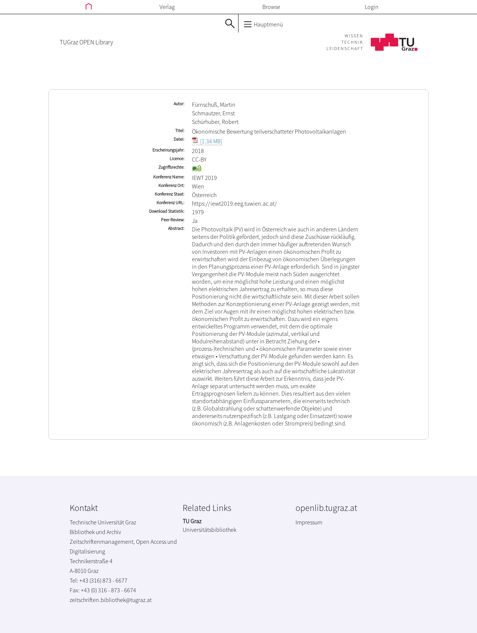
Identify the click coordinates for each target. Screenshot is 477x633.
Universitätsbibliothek (209, 529)
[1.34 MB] (207, 141)
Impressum (309, 522)
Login (372, 6)
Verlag (167, 6)
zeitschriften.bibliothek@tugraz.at (111, 600)
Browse (271, 6)
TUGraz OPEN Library (86, 42)
